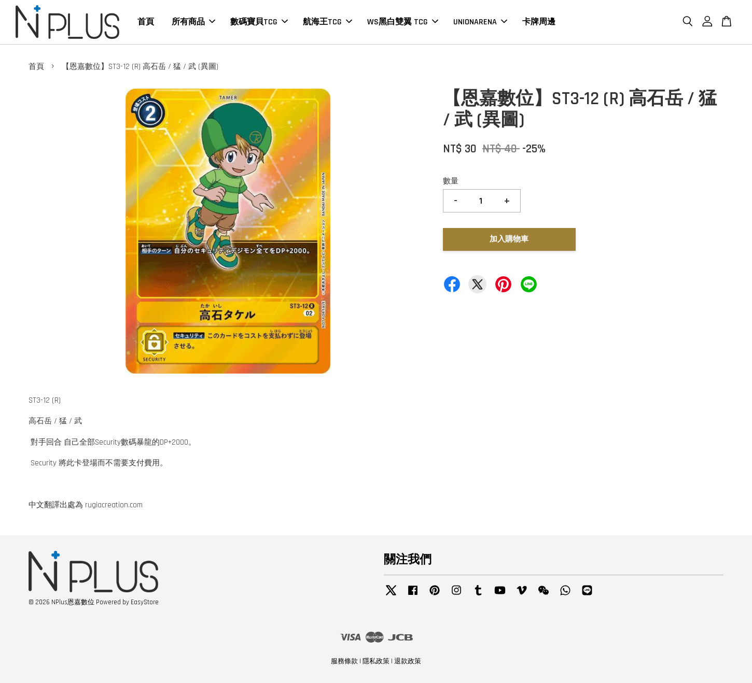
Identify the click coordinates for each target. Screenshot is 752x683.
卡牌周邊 (538, 22)
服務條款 (344, 661)
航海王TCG (327, 22)
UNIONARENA (480, 22)
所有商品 (193, 22)
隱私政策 (376, 661)
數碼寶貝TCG (259, 22)
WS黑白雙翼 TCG (402, 22)
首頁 (145, 22)
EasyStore (145, 602)
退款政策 (407, 661)
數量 (450, 181)
